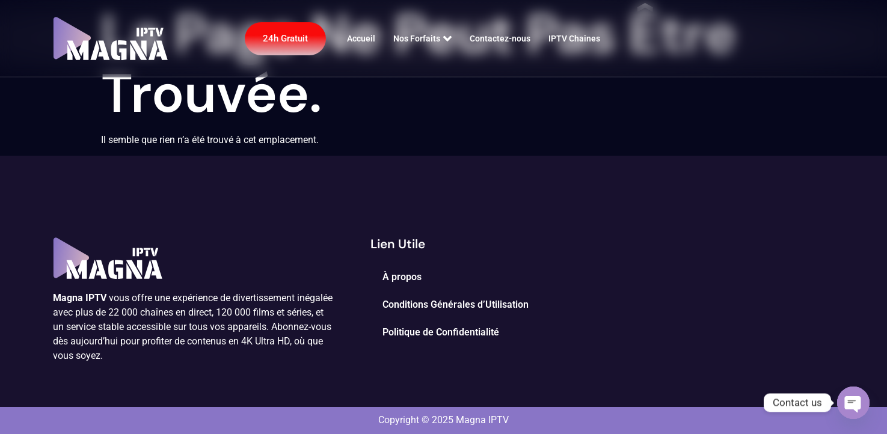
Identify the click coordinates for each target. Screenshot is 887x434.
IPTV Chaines (574, 38)
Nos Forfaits (422, 38)
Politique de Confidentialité (440, 332)
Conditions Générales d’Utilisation (455, 304)
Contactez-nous (500, 38)
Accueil (361, 38)
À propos (402, 277)
